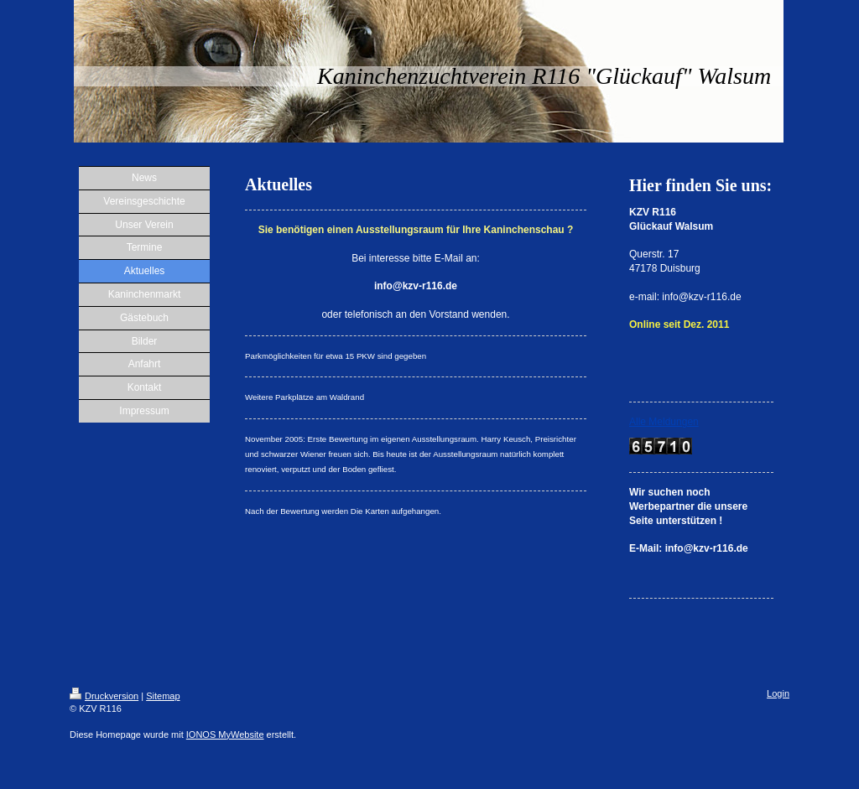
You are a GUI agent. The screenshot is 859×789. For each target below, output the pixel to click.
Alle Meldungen (664, 422)
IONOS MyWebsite (225, 734)
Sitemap (163, 696)
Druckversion (104, 696)
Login (778, 693)
